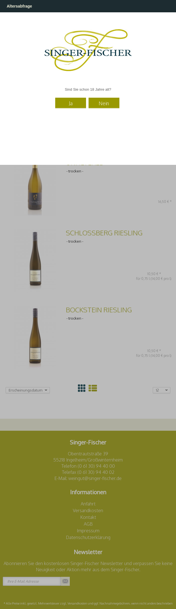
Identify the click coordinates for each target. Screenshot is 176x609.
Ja (71, 103)
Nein (104, 103)
